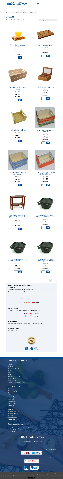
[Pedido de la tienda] (48, 20)
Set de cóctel (12, 403)
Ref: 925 (18, 94)
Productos (17, 12)
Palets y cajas (12, 393)
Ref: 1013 (45, 92)
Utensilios (11, 405)
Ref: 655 (45, 265)
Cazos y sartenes (13, 368)
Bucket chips (12, 389)
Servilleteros (12, 380)
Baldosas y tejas (13, 391)
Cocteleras (11, 401)
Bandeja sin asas (13, 413)
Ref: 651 (18, 265)
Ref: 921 (18, 51)
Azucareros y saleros (14, 376)
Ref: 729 (18, 223)
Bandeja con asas (13, 411)
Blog (40, 441)
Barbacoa (11, 366)
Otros (10, 395)
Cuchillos (11, 370)
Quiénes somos (27, 441)
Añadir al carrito (20, 57)
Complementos (12, 378)
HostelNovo (9, 12)
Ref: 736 (45, 137)
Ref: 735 (45, 179)
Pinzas (10, 372)
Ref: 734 (18, 179)
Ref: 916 (45, 50)
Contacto (35, 441)
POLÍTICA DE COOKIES (11, 476)
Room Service (12, 418)
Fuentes (10, 415)
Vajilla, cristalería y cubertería (16, 382)
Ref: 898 (18, 135)
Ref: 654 (45, 221)
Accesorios (11, 399)
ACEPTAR (31, 477)
